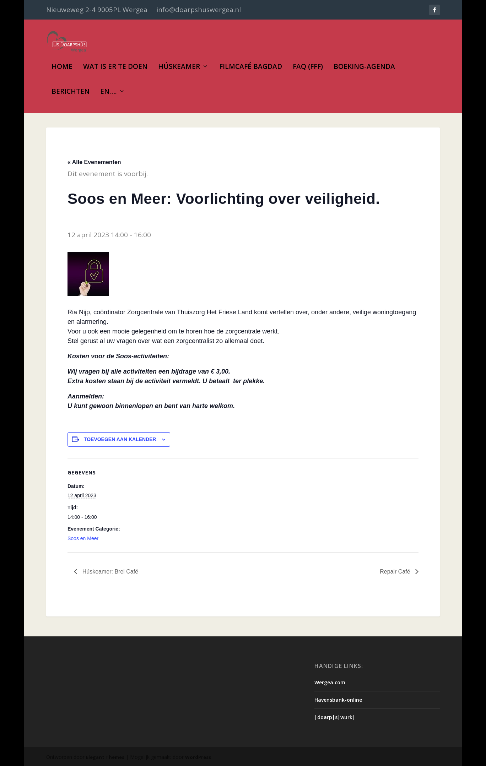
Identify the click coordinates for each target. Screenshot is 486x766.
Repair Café (396, 572)
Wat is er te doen (115, 67)
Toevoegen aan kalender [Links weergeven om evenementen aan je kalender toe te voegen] (120, 439)
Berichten (71, 92)
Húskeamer (179, 67)
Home (62, 67)
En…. (108, 92)
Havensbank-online (338, 699)
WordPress (198, 757)
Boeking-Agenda (364, 67)
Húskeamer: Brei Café (109, 572)
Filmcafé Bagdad (250, 67)
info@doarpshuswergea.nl (198, 9)
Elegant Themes (105, 757)
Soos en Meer (83, 538)
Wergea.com (329, 682)
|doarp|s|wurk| (334, 717)
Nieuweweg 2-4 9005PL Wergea (96, 9)
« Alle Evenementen (94, 162)
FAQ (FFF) (308, 67)
